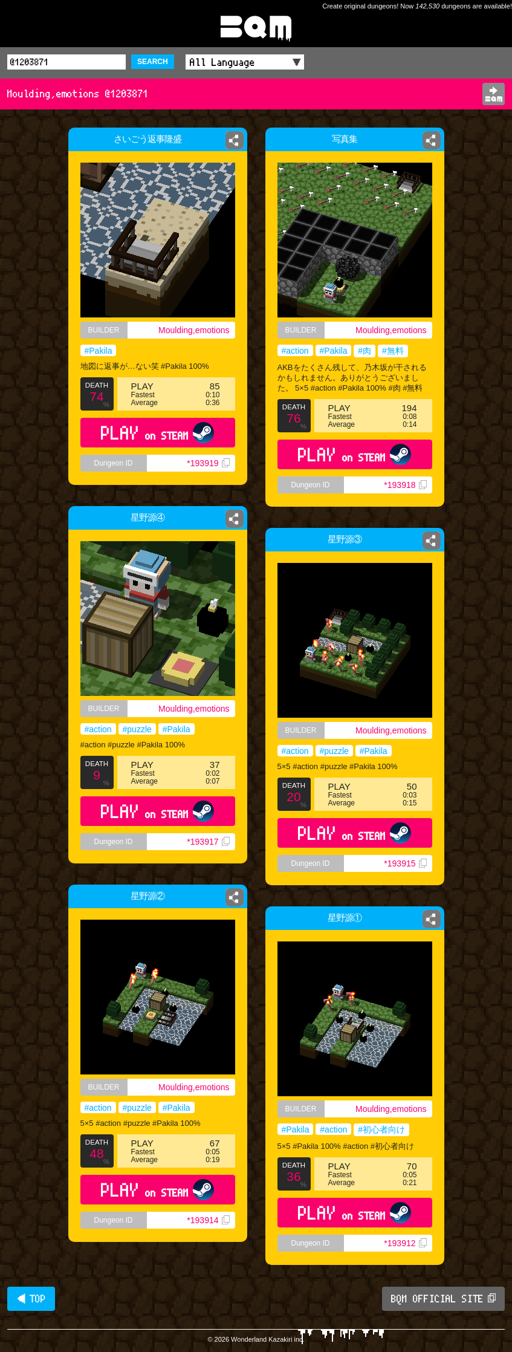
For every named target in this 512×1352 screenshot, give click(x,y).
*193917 (208, 842)
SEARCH (152, 61)
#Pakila (98, 351)
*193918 (405, 485)
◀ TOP (31, 1299)
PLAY (157, 432)
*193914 (208, 1220)
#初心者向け (381, 1129)
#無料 (393, 351)
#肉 (364, 351)
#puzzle (137, 729)
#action (295, 351)
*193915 (405, 863)
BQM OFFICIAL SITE (443, 1299)
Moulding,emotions (194, 330)
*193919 (208, 463)
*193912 (405, 1243)
